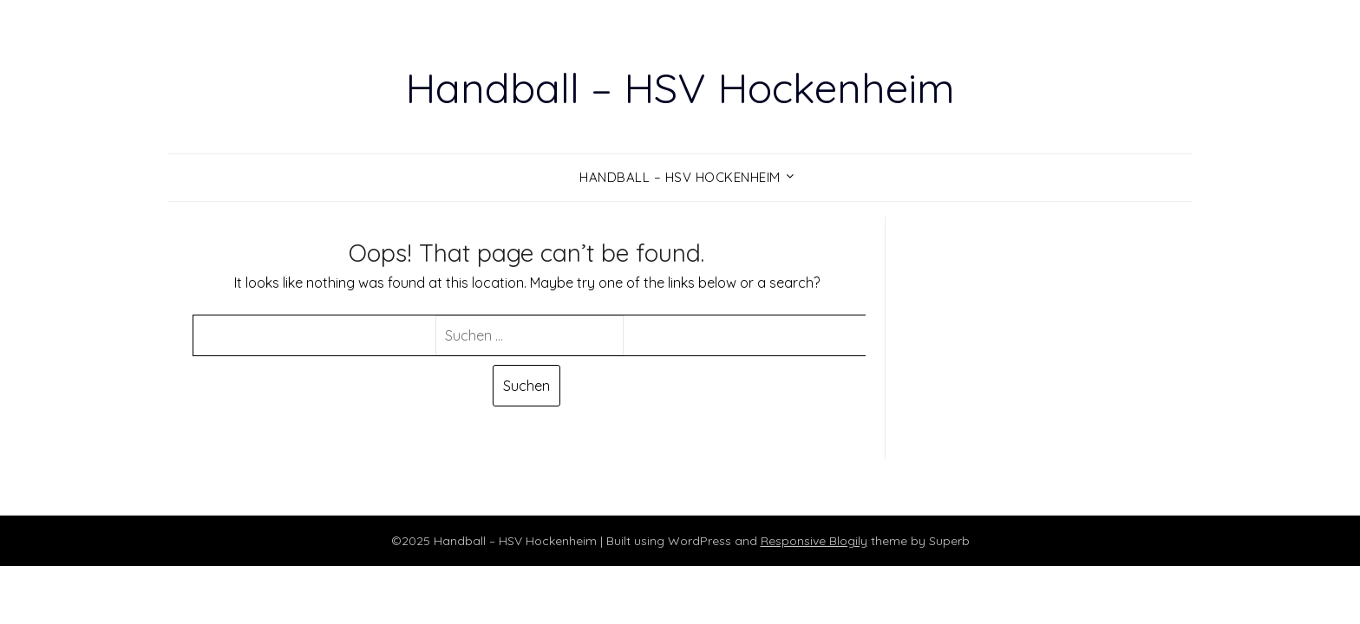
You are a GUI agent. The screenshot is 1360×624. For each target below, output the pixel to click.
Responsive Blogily (814, 541)
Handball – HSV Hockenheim (680, 88)
